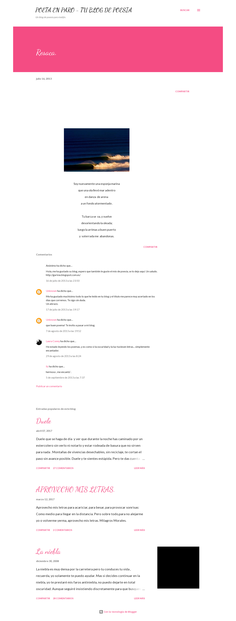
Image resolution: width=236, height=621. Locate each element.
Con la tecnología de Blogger (118, 611)
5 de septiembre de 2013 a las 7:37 (65, 377)
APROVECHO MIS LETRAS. (75, 489)
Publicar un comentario (49, 386)
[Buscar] (184, 10)
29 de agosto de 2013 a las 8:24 (63, 356)
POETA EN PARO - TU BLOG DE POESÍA (83, 10)
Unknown (51, 290)
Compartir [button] (182, 91)
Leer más (139, 468)
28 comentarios (63, 598)
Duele (43, 421)
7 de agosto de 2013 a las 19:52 (63, 330)
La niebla (48, 551)
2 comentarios (62, 530)
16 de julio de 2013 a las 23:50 (62, 280)
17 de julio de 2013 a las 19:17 (62, 309)
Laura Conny (53, 341)
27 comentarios (63, 468)
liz (47, 366)
